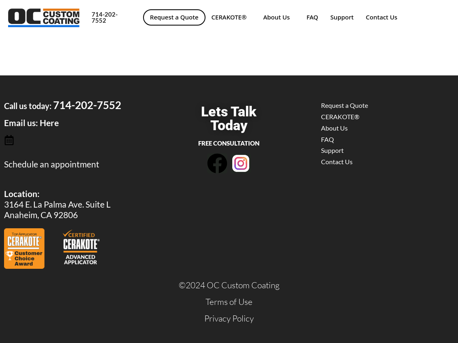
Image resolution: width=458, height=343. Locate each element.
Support (342, 17)
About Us (276, 17)
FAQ (312, 17)
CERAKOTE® (229, 17)
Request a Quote (174, 17)
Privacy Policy (229, 318)
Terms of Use (229, 301)
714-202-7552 (105, 17)
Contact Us (382, 17)
